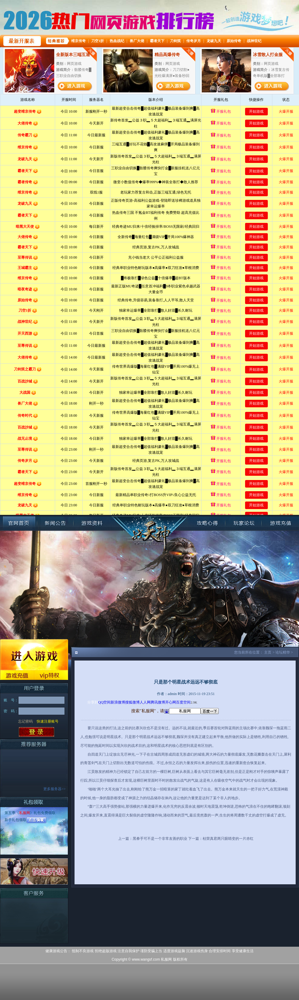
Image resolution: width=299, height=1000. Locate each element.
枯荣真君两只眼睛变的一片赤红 (228, 838)
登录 (36, 732)
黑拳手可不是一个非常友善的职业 (160, 838)
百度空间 (183, 702)
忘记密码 (25, 721)
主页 (267, 652)
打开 (29, 971)
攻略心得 (207, 523)
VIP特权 (51, 675)
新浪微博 (118, 702)
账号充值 (280, 523)
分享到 (92, 702)
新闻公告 (55, 523)
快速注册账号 (47, 721)
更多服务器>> (54, 789)
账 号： (11, 700)
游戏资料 (92, 523)
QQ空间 (104, 702)
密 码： (11, 711)
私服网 (24, 813)
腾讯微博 (158, 702)
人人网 (145, 702)
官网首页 (19, 523)
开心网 (170, 702)
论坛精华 (282, 652)
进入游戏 (34, 654)
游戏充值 (17, 675)
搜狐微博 (132, 702)
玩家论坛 (244, 523)
